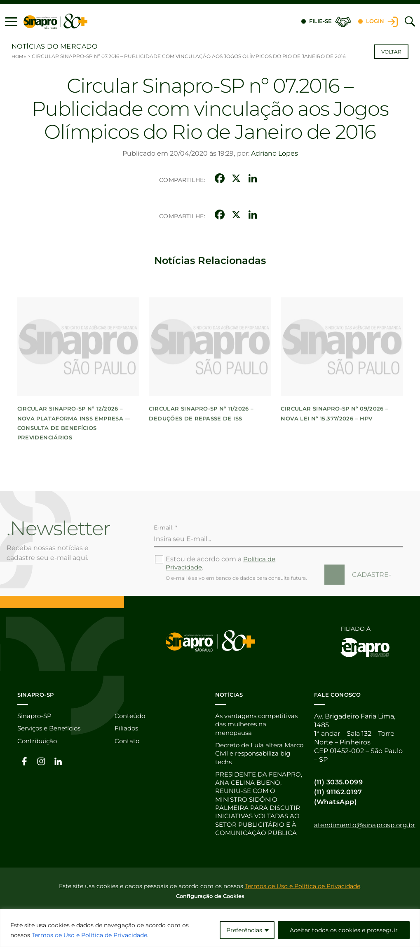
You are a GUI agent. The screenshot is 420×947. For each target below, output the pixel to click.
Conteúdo (131, 716)
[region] (210, 928)
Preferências (244, 930)
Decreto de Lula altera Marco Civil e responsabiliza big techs (254, 754)
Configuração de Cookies (210, 899)
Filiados (127, 728)
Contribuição (38, 741)
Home (20, 56)
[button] (11, 21)
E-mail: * (165, 551)
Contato (128, 741)
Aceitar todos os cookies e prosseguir (344, 930)
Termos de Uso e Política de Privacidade (89, 935)
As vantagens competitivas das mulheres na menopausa (256, 724)
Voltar (391, 52)
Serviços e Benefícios (51, 728)
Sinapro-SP (35, 716)
